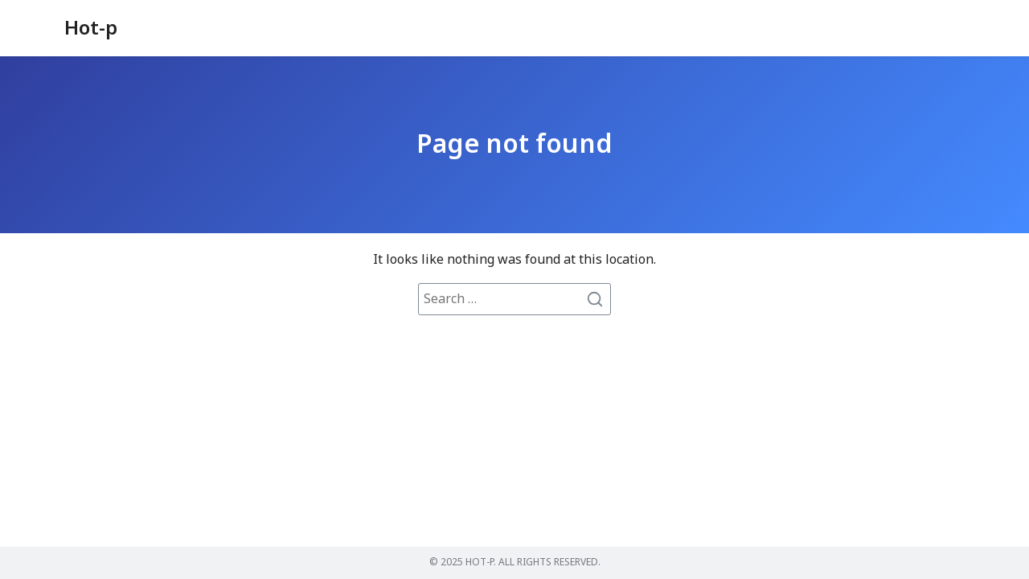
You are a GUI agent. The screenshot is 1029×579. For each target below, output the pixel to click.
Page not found (514, 144)
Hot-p (90, 28)
